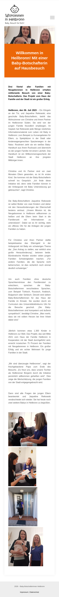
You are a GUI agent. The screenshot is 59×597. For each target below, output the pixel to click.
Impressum (24, 592)
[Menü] (51, 17)
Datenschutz (34, 592)
